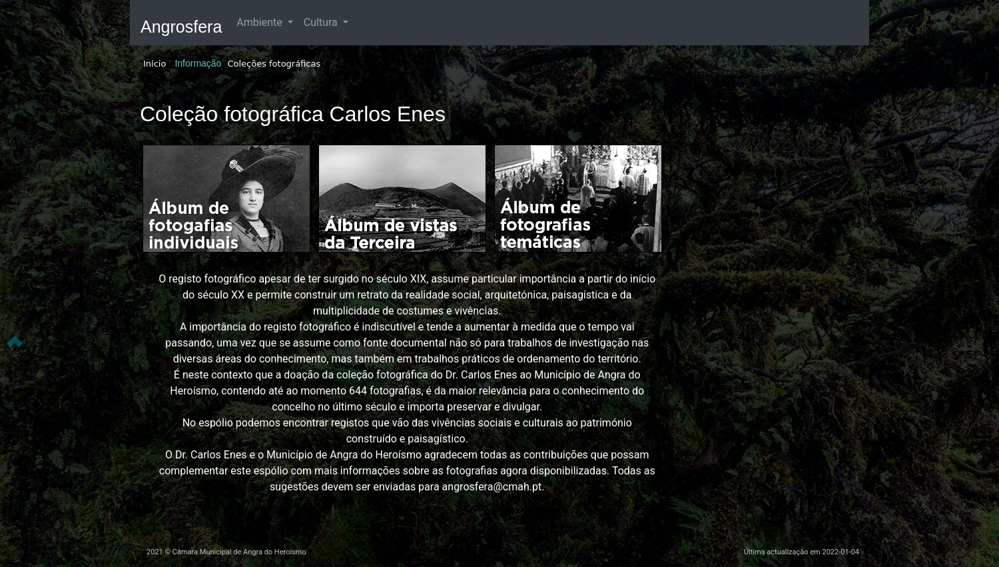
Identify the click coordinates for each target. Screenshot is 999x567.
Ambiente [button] (260, 22)
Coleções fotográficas (273, 64)
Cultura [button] (322, 22)
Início (154, 64)
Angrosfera (181, 26)
